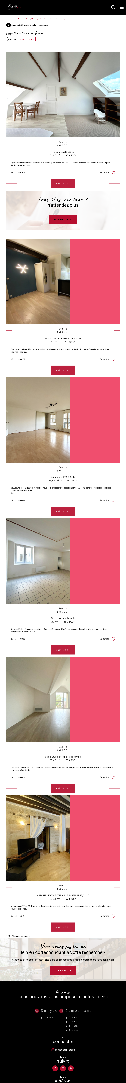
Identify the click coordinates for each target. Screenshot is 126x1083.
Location (43, 19)
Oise (51, 19)
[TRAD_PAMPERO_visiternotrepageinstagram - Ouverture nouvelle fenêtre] (63, 1068)
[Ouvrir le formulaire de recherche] (113, 7)
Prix (22, 39)
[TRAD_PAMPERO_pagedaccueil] (14, 9)
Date (31, 39)
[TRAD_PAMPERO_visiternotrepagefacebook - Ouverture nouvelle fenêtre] (55, 1068)
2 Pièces (74, 1031)
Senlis (58, 19)
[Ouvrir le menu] (121, 7)
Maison (49, 1031)
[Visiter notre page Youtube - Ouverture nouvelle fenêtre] (71, 1068)
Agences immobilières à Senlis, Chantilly (22, 19)
